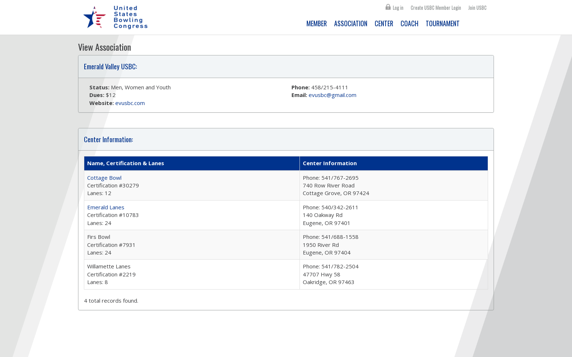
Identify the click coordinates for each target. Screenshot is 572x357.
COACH (409, 23)
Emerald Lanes (105, 207)
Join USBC (477, 7)
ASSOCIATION (350, 23)
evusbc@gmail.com (332, 94)
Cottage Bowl (104, 177)
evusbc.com (130, 102)
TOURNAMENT (443, 23)
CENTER (384, 23)
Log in (398, 7)
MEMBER (316, 23)
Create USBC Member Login (436, 7)
